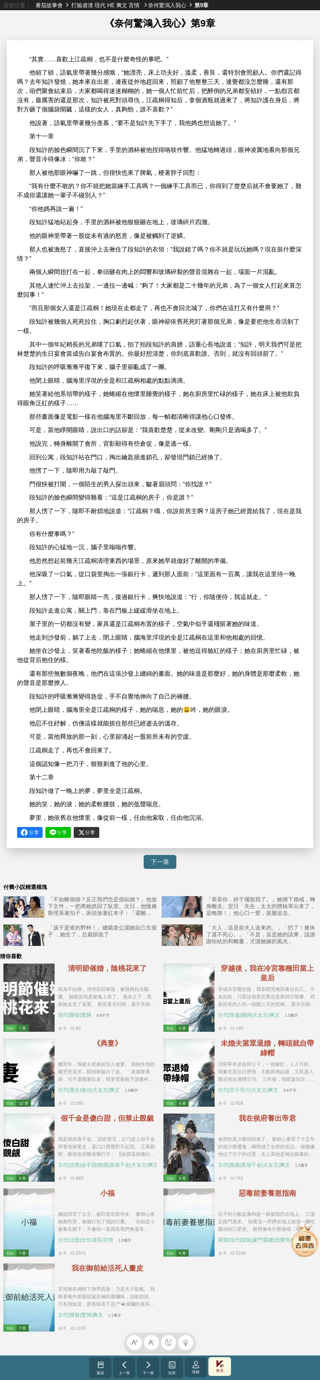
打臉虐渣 (82, 5)
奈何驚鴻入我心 (167, 5)
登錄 (196, 1367)
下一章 (160, 862)
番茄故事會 (49, 5)
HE (111, 5)
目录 (172, 1368)
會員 (219, 1367)
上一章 (124, 1368)
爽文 (121, 5)
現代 (99, 5)
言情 (134, 5)
